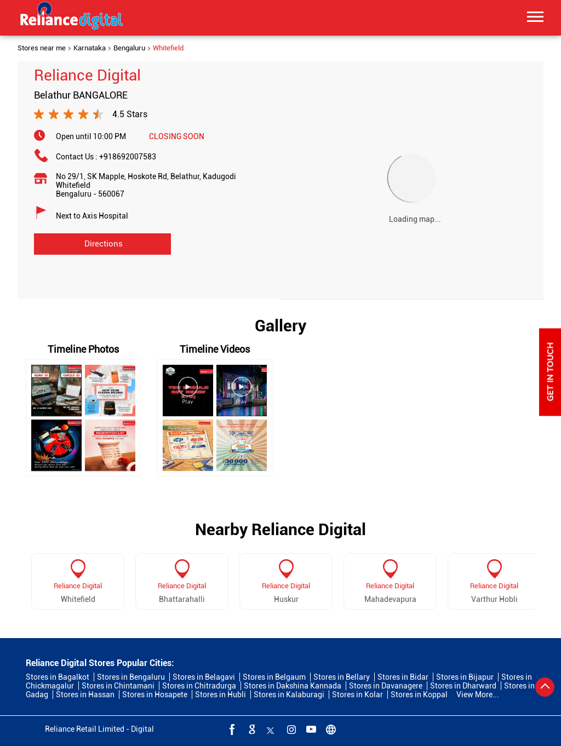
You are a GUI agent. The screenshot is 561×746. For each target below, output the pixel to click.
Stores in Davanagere (385, 685)
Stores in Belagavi (204, 677)
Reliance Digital (78, 586)
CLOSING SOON (176, 136)
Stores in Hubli (220, 694)
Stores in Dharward (463, 685)
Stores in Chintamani (118, 685)
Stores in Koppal (419, 694)
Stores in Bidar (402, 677)
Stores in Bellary (341, 677)
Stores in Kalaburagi (289, 694)
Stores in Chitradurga (199, 685)
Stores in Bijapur (465, 677)
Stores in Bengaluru (131, 677)
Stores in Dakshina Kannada (292, 685)
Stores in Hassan (85, 694)
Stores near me (42, 48)
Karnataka (89, 48)
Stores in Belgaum (274, 677)
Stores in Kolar (357, 694)
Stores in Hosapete (154, 694)
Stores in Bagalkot (57, 677)
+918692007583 (127, 156)
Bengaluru (129, 48)
